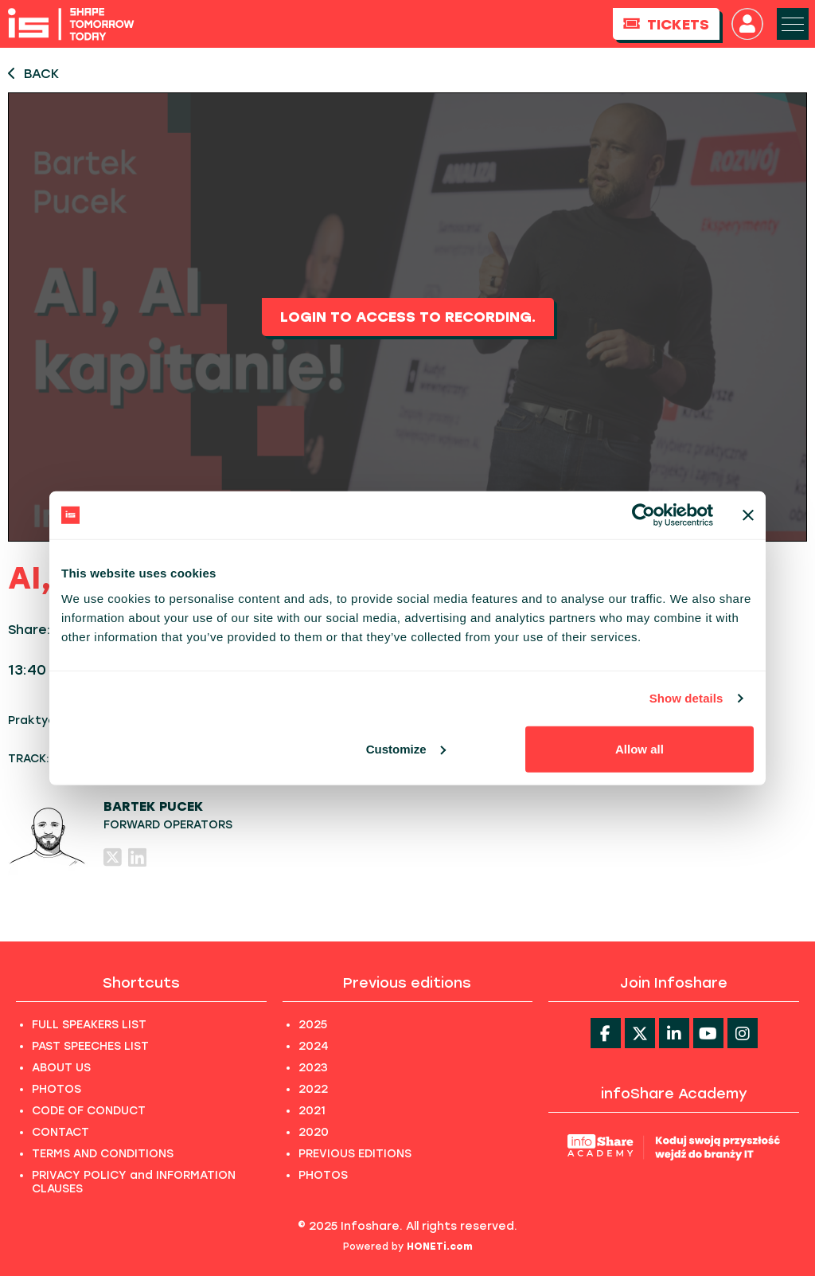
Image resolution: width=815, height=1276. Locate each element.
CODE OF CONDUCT (89, 1110)
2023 (313, 1067)
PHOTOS (56, 1089)
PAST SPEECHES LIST (90, 1046)
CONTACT (60, 1132)
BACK (33, 73)
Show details (686, 698)
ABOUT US (61, 1067)
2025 (312, 1024)
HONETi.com (440, 1246)
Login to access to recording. (408, 317)
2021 (312, 1110)
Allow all (639, 748)
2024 (313, 1046)
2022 (313, 1089)
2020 (313, 1132)
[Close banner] (748, 515)
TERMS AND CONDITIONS (103, 1154)
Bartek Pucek (153, 806)
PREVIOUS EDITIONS (354, 1154)
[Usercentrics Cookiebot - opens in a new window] (643, 515)
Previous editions (407, 983)
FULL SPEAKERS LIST (89, 1024)
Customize (406, 748)
